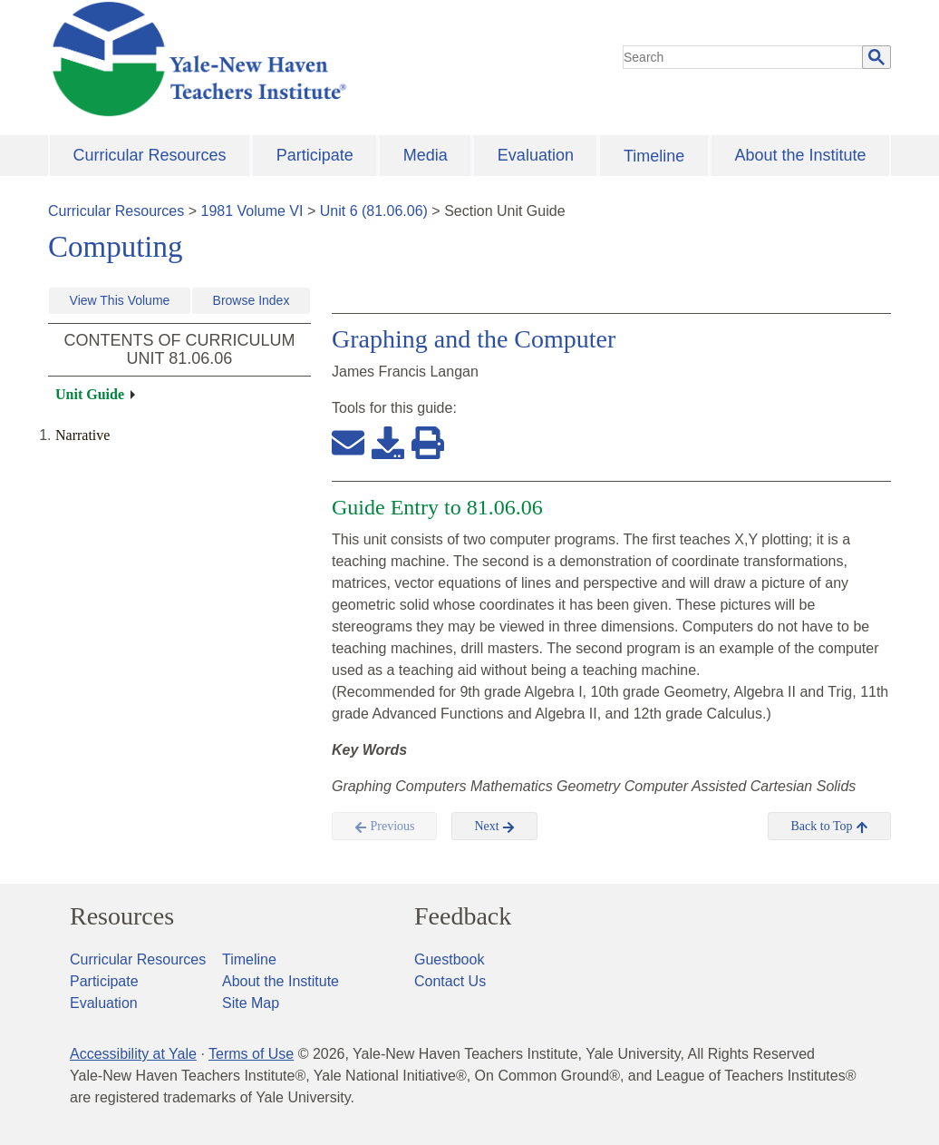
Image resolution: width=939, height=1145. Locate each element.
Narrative (82, 435)
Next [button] (494, 826)
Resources (122, 916)
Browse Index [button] (251, 300)
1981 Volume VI (252, 211)
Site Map (250, 1003)
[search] (743, 57)
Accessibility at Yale (133, 1054)
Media (425, 155)
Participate (314, 155)
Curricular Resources (150, 155)
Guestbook (449, 959)
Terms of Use (251, 1054)
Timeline (654, 156)
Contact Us (450, 981)
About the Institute (800, 155)
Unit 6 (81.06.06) (374, 211)
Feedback (462, 916)
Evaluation (536, 155)
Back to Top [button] (828, 826)
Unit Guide (89, 394)
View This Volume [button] (120, 300)
